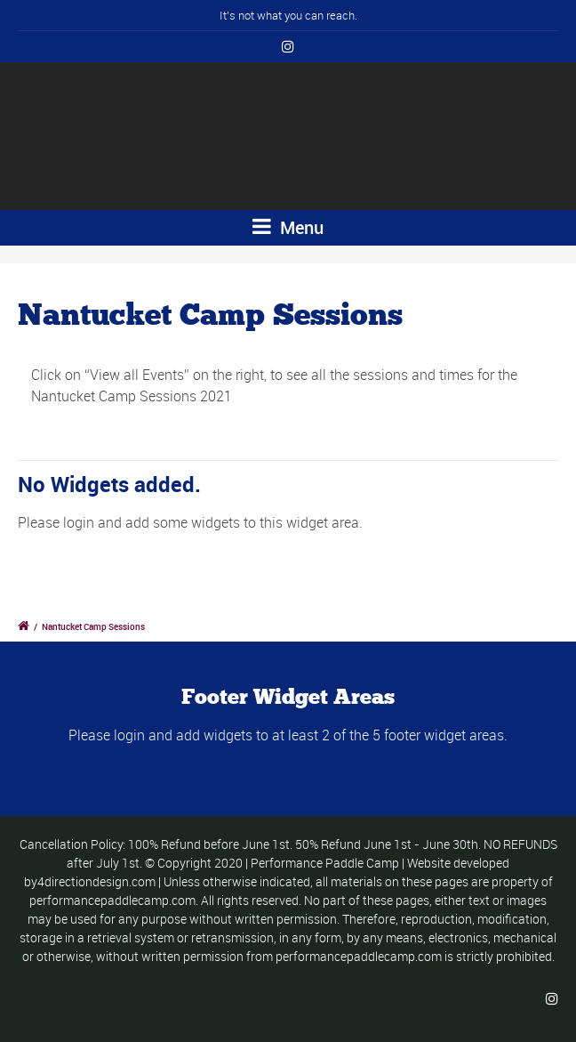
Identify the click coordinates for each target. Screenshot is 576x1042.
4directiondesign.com (96, 881)
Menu (288, 227)
